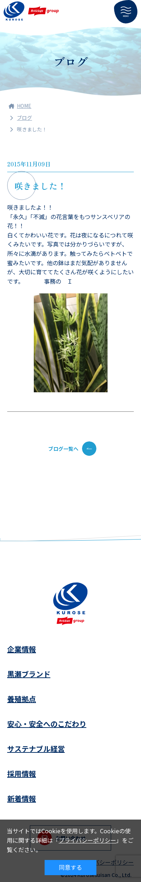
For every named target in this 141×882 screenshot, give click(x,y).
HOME (20, 105)
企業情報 (21, 649)
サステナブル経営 (36, 748)
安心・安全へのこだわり (46, 724)
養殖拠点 (21, 699)
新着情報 (21, 798)
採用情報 (21, 773)
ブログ (24, 117)
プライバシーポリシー (87, 840)
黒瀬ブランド (28, 674)
